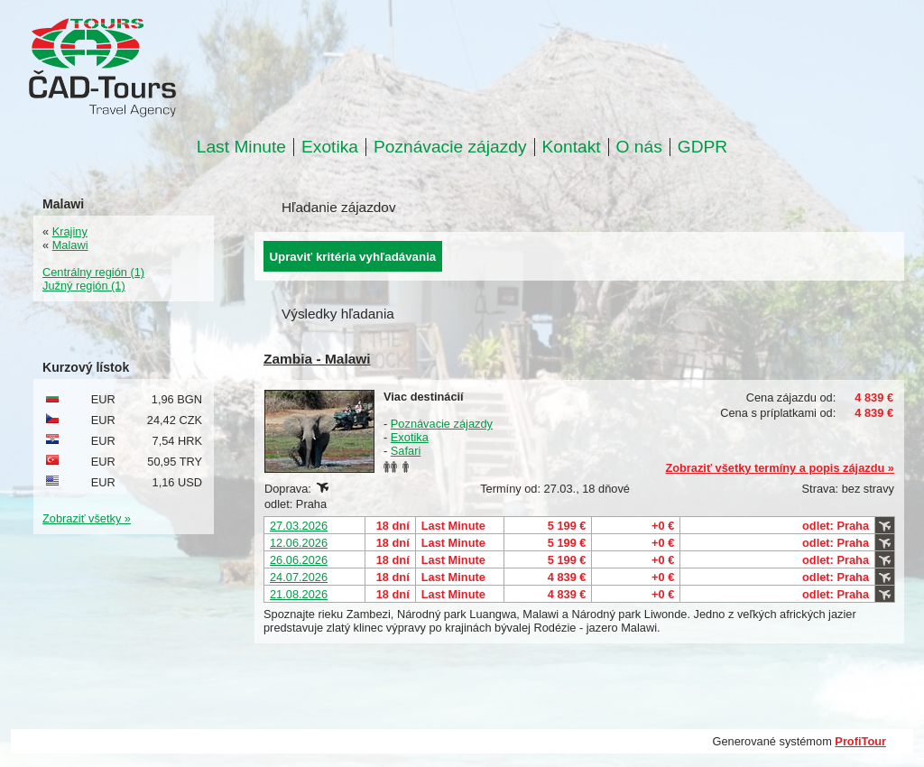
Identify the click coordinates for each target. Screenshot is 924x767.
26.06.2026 (299, 560)
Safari (405, 450)
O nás (639, 147)
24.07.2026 (299, 577)
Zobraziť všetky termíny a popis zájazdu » (779, 468)
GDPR (702, 147)
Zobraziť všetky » (86, 518)
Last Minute (241, 147)
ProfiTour (860, 741)
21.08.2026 (299, 594)
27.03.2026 (299, 525)
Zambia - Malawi (317, 358)
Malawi (70, 245)
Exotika (329, 147)
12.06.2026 (299, 543)
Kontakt (571, 147)
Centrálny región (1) (93, 272)
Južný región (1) (83, 285)
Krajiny (70, 231)
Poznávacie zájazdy (450, 147)
